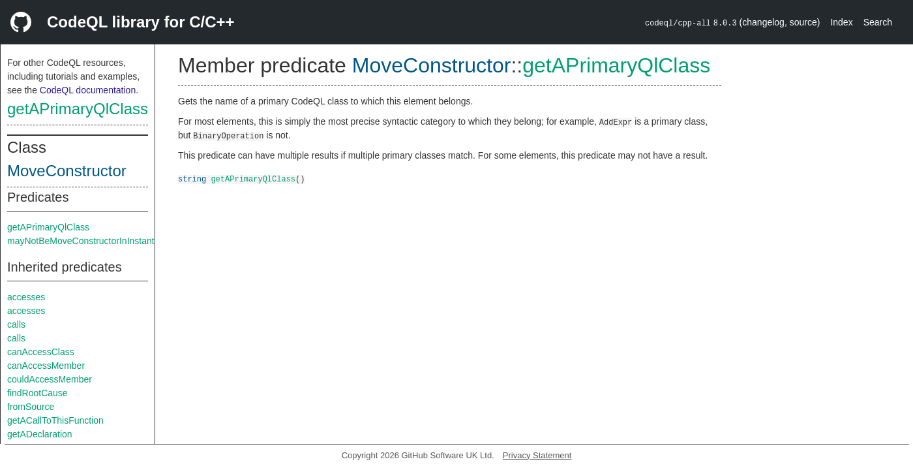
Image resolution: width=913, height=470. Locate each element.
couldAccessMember (49, 379)
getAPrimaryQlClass (77, 109)
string (192, 178)
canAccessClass (40, 352)
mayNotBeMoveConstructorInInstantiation (91, 241)
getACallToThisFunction (55, 420)
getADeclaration (39, 434)
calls (16, 324)
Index (841, 22)
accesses (26, 297)
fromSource (30, 406)
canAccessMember (46, 365)
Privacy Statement (537, 455)
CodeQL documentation (88, 90)
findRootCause (37, 393)
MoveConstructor (67, 171)
